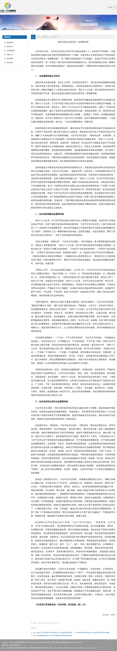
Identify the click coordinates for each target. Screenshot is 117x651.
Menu (111, 7)
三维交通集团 (55, 642)
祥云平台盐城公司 (15, 645)
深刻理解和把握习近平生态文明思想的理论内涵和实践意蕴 (54, 635)
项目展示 (10, 62)
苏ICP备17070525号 (76, 642)
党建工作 (10, 54)
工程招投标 (11, 50)
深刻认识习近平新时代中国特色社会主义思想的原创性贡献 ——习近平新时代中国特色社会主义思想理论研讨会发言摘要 (72, 632)
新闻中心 (46, 37)
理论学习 (10, 46)
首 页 (38, 37)
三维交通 (48, 642)
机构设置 (10, 58)
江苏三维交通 (39, 642)
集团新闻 (10, 42)
